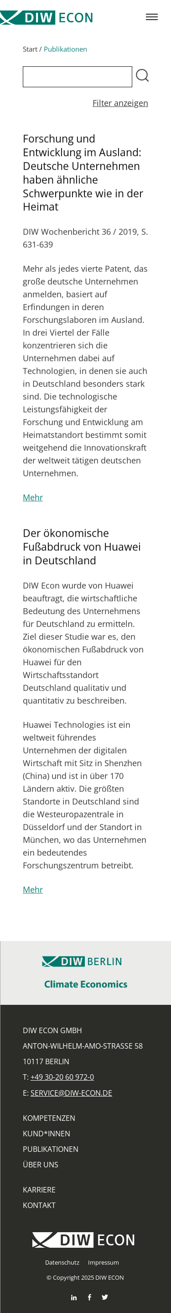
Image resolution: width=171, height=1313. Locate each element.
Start (30, 51)
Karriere (39, 1190)
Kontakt (39, 1205)
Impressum (103, 1262)
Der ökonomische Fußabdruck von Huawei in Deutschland (82, 550)
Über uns (40, 1165)
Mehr (33, 500)
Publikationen (50, 1149)
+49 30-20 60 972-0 (62, 1077)
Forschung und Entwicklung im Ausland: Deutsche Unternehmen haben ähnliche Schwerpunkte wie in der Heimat (83, 175)
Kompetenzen (49, 1118)
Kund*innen (46, 1134)
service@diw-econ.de (71, 1093)
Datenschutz (62, 1262)
